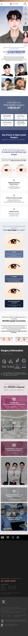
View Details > (14, 406)
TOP (25, 45)
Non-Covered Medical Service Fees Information (19, 616)
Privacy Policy (8, 616)
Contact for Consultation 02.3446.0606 (14, 0)
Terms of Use (3, 616)
